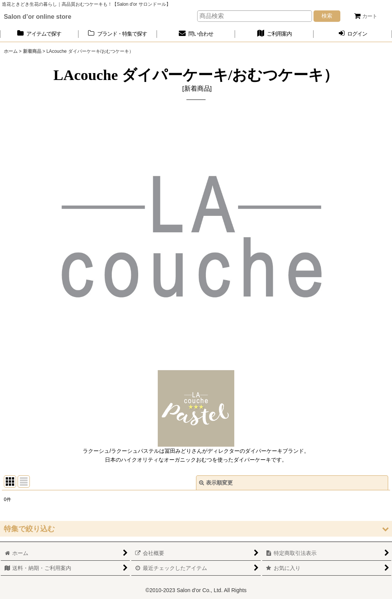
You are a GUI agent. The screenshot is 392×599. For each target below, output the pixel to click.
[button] (196, 529)
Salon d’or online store (37, 16)
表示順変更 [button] (216, 483)
